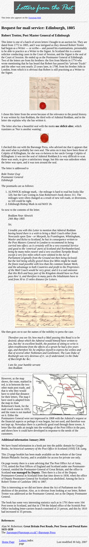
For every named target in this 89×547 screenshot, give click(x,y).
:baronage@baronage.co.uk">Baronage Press (31, 532)
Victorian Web (34, 17)
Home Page (8, 542)
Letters (23, 540)
